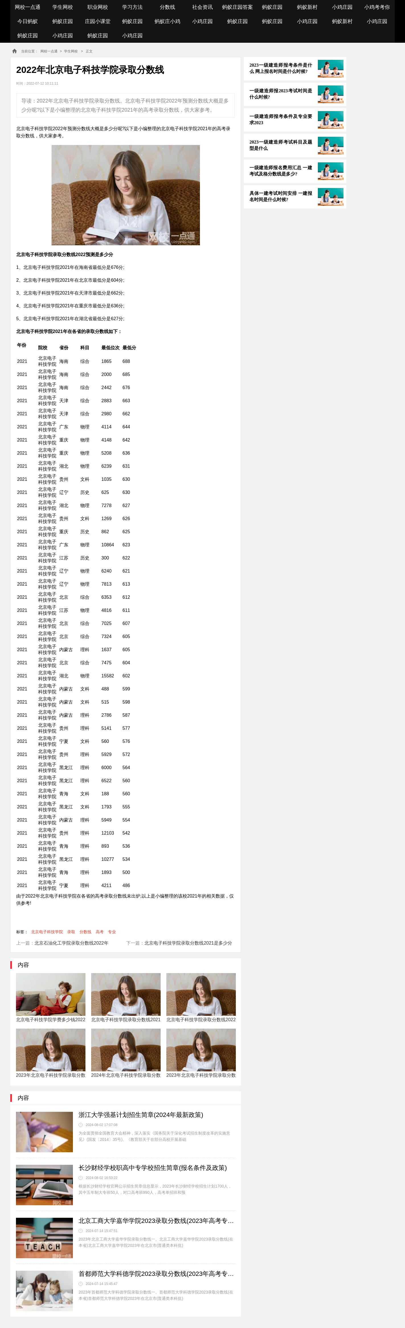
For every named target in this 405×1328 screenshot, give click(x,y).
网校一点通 (27, 7)
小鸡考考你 (377, 7)
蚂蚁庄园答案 (237, 7)
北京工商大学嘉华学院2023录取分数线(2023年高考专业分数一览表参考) (157, 1220)
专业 (112, 931)
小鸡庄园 (342, 7)
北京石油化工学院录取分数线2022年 (71, 943)
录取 (71, 931)
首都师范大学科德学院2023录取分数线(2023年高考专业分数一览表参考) (157, 1273)
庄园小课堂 (98, 21)
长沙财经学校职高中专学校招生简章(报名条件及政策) (153, 1167)
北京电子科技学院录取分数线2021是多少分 (188, 943)
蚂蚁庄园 (272, 7)
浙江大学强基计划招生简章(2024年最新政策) (141, 1114)
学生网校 (62, 7)
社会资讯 (202, 7)
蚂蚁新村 (307, 7)
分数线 (167, 7)
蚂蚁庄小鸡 (167, 21)
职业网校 (97, 7)
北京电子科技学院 (47, 931)
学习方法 (132, 7)
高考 (100, 931)
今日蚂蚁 (27, 21)
